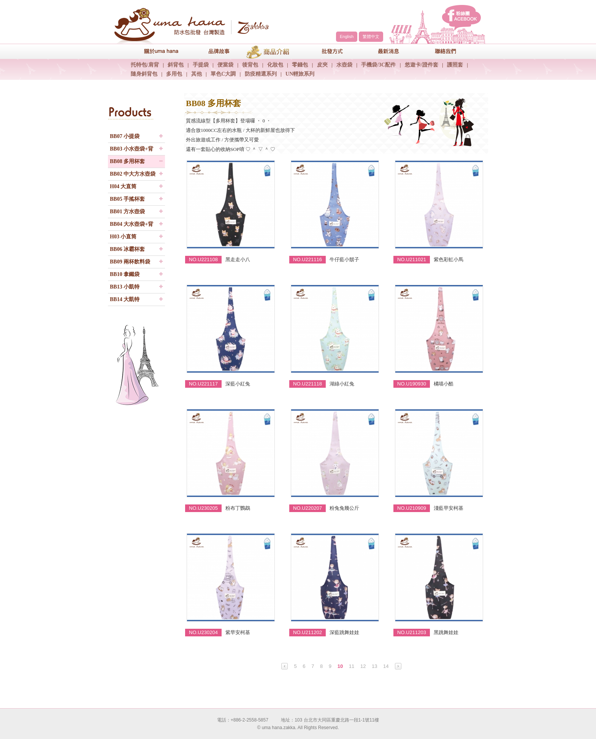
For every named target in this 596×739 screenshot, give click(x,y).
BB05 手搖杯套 (127, 199)
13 (374, 666)
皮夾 (322, 65)
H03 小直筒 (123, 236)
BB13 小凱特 (124, 287)
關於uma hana (155, 51)
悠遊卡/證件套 (421, 65)
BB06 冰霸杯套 (127, 249)
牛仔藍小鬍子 (344, 259)
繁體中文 (371, 36)
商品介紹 (269, 51)
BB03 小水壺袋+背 (131, 149)
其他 (196, 74)
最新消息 (383, 51)
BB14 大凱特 (124, 299)
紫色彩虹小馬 (448, 259)
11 (351, 666)
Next (398, 666)
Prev (284, 666)
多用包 (174, 74)
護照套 (455, 65)
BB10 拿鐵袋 (124, 274)
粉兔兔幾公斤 (344, 508)
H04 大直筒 (123, 186)
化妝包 (275, 65)
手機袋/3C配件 (378, 65)
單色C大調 (223, 74)
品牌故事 (212, 51)
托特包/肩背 (145, 65)
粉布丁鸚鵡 (237, 508)
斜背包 (176, 65)
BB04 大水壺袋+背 (131, 224)
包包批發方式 (326, 51)
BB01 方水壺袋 (127, 211)
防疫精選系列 (261, 74)
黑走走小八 (237, 259)
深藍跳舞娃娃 (344, 632)
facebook (461, 18)
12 (363, 666)
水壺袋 (344, 65)
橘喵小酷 (443, 384)
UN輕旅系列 (299, 74)
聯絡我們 (440, 51)
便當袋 (225, 65)
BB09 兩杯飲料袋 (130, 262)
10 (340, 666)
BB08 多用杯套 (127, 161)
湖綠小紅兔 (342, 384)
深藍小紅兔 (237, 384)
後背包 (250, 65)
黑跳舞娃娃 (446, 632)
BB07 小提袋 (124, 136)
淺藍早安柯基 (448, 508)
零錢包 (300, 65)
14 (385, 666)
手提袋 (201, 65)
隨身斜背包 (144, 74)
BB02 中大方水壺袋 (132, 174)
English (346, 36)
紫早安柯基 (237, 632)
